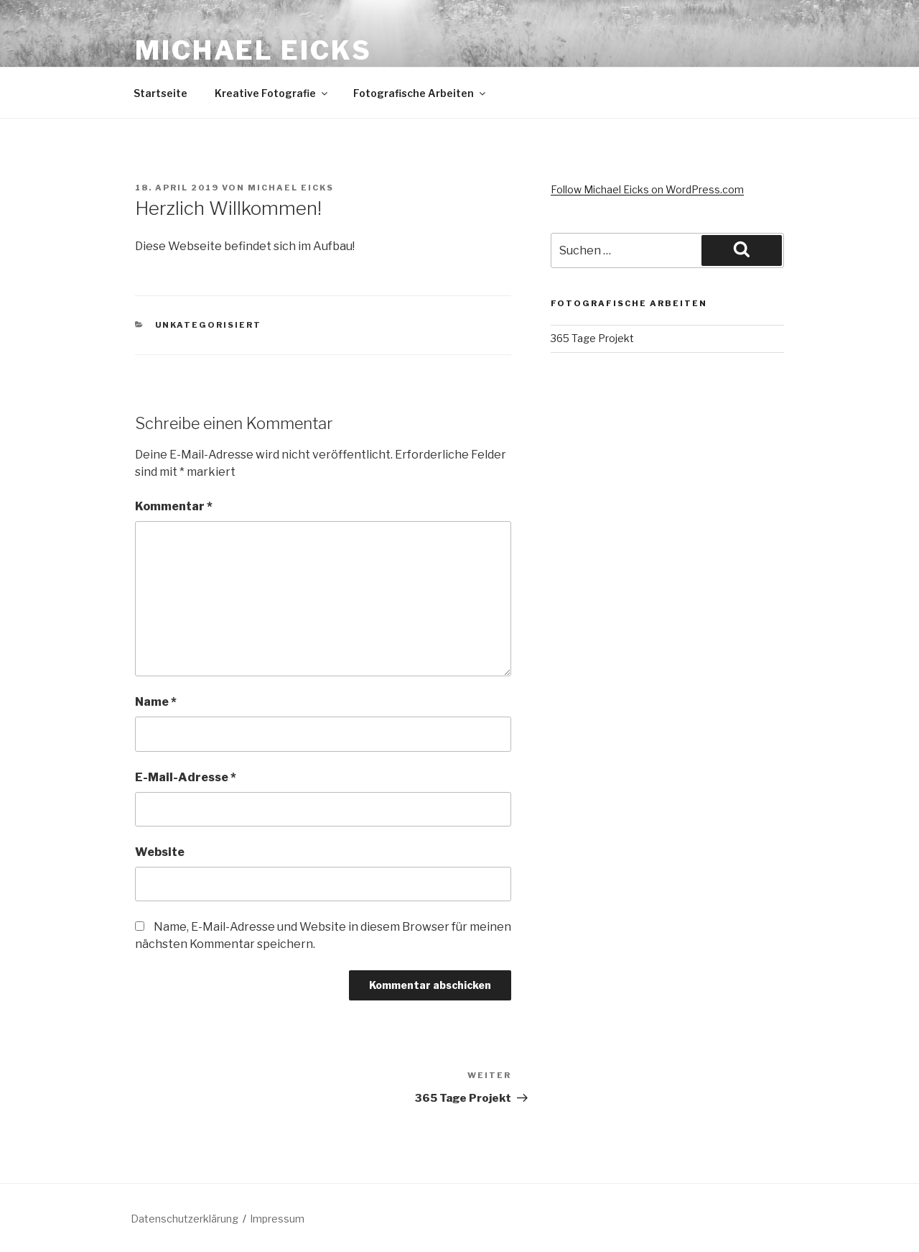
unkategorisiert (208, 325)
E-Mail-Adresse (185, 777)
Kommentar (174, 506)
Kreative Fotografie (272, 93)
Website (160, 852)
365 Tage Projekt (592, 338)
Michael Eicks (253, 50)
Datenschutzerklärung (184, 1218)
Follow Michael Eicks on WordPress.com (647, 189)
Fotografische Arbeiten (420, 93)
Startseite (160, 93)
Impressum (277, 1218)
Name (156, 702)
